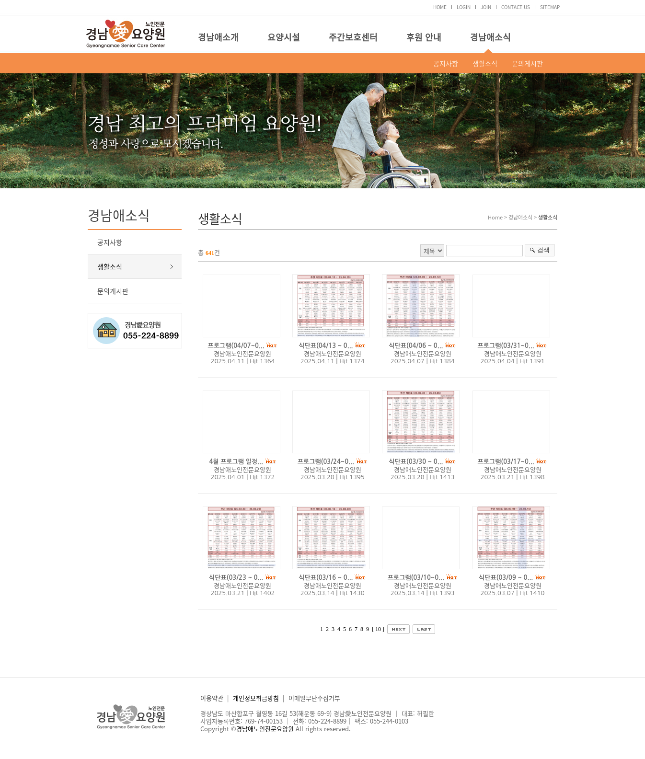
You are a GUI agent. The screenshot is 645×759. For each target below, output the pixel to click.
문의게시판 (527, 63)
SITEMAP (550, 7)
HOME (440, 7)
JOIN (486, 7)
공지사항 (445, 63)
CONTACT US (515, 7)
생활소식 (484, 63)
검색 (543, 249)
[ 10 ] (378, 629)
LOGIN (464, 7)
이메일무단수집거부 (314, 697)
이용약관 (211, 697)
